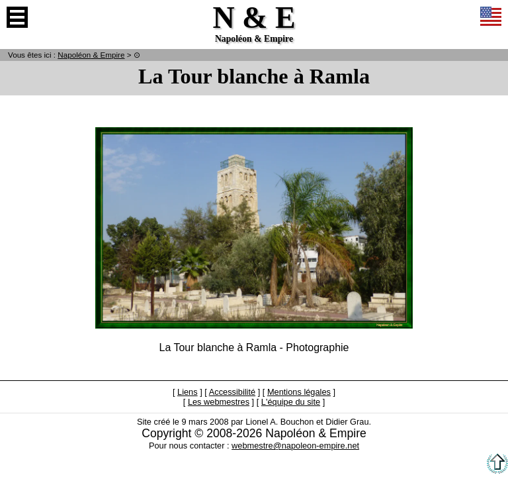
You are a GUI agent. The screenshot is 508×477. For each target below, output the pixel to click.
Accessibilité (232, 392)
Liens (187, 392)
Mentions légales (299, 392)
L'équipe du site (290, 402)
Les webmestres (218, 402)
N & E (91, 54)
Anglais (490, 17)
